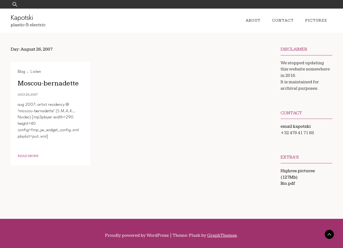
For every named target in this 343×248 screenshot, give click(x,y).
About (253, 20)
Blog (21, 72)
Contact (283, 20)
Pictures (316, 20)
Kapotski (22, 17)
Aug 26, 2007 (28, 95)
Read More (28, 156)
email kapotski (296, 126)
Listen (36, 72)
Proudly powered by (137, 235)
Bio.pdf (288, 183)
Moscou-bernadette (48, 83)
